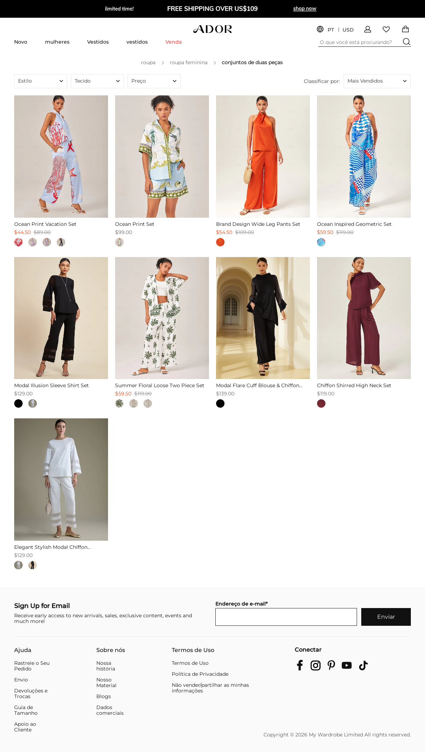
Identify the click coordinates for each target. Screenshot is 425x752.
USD (348, 30)
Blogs (103, 696)
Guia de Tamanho (26, 710)
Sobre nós (110, 650)
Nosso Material (106, 682)
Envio (21, 680)
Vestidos (98, 42)
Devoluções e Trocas (30, 693)
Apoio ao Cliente (25, 726)
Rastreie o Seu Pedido (32, 666)
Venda (173, 42)
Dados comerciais (110, 710)
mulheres (57, 42)
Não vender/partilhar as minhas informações (210, 687)
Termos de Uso (193, 650)
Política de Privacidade (200, 674)
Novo (20, 42)
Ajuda (23, 650)
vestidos (137, 42)
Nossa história (105, 666)
